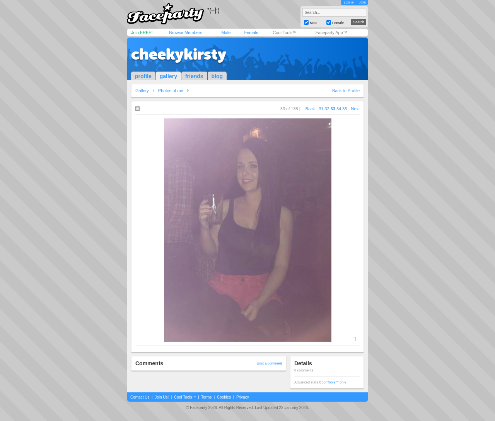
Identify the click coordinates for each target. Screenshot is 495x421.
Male (225, 32)
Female (251, 32)
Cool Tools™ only (332, 382)
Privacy (242, 397)
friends (194, 76)
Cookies (224, 397)
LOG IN (349, 2)
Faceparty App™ (331, 32)
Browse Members (185, 32)
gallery (168, 76)
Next (355, 108)
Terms (206, 397)
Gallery (142, 90)
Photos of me (170, 90)
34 (338, 108)
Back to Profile (346, 90)
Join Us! (162, 397)
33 (333, 108)
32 (326, 108)
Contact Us (139, 397)
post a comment (269, 363)
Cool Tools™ (285, 32)
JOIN (362, 2)
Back (310, 108)
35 (344, 108)
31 (321, 108)
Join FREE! (142, 32)
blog (217, 76)
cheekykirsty (178, 54)
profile (143, 76)
